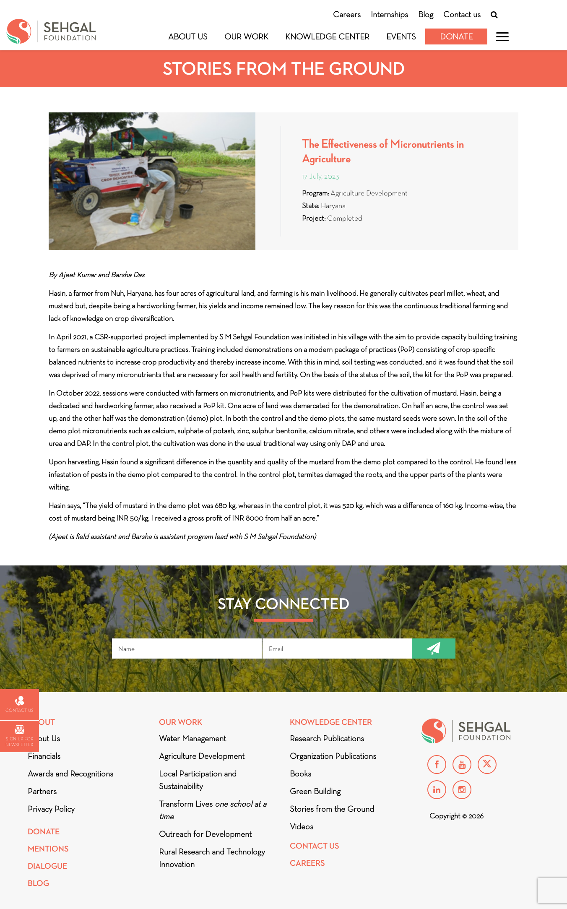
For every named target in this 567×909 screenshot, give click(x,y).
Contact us (462, 14)
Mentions (48, 849)
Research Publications (327, 738)
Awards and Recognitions (70, 773)
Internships (389, 14)
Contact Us (314, 846)
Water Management (192, 738)
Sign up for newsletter (19, 736)
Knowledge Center (327, 36)
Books (300, 773)
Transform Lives (212, 810)
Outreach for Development (205, 834)
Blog (425, 14)
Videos (301, 826)
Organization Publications (333, 756)
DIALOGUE (47, 866)
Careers (347, 14)
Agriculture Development (201, 756)
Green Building (315, 791)
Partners (42, 791)
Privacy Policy (51, 809)
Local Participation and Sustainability (198, 779)
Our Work (246, 36)
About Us (188, 36)
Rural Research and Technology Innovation (212, 857)
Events (401, 36)
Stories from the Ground (332, 809)
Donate (456, 36)
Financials (44, 756)
